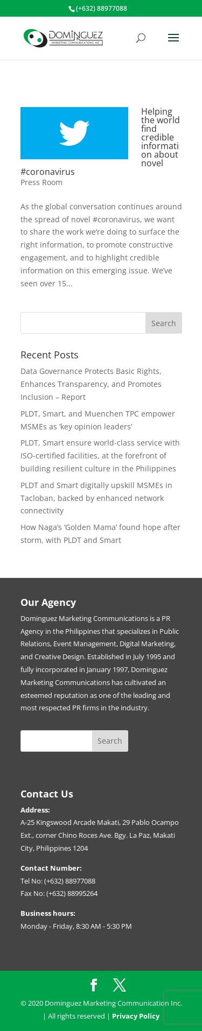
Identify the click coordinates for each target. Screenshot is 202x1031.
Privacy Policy (135, 1016)
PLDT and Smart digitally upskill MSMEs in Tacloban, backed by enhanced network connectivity (96, 498)
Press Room (41, 182)
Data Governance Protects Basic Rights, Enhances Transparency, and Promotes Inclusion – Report (91, 384)
